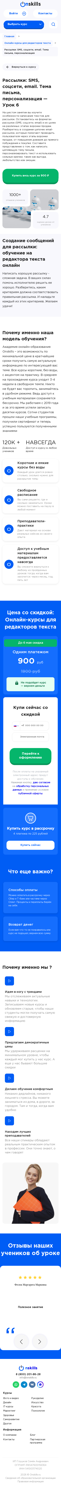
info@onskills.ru (28, 1378)
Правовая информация (30, 1482)
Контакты (45, 13)
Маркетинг (9, 1411)
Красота (36, 1407)
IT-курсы (8, 1407)
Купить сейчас (30, 845)
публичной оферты (30, 794)
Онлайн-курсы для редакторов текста (27, 43)
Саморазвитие (11, 1419)
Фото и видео (11, 1398)
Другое (7, 1424)
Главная (9, 36)
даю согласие (41, 782)
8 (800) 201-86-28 (28, 1374)
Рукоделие (37, 1398)
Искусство (37, 1403)
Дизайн (7, 1403)
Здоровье (8, 1415)
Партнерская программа (37, 1441)
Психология (38, 1411)
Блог (32, 1435)
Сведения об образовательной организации (30, 1478)
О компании (9, 1435)
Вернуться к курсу (21, 67)
